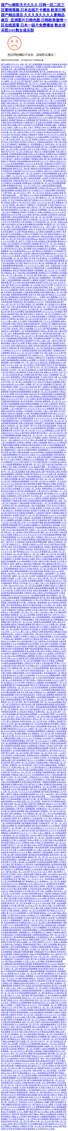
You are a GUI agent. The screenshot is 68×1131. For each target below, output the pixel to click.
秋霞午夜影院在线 (45, 845)
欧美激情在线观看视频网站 (20, 392)
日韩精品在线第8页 (45, 142)
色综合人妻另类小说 (48, 331)
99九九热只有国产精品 (24, 394)
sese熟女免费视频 (47, 1049)
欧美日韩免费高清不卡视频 (18, 123)
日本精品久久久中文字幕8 (11, 498)
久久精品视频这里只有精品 (25, 79)
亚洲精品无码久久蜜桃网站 (38, 755)
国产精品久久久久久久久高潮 (37, 901)
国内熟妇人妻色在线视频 (11, 998)
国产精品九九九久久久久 (14, 896)
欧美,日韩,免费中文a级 (13, 898)
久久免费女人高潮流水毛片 (50, 627)
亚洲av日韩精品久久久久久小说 (50, 212)
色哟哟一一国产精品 (56, 700)
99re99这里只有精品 (19, 135)
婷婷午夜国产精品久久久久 (32, 1056)
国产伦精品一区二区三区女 (41, 753)
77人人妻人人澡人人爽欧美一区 (41, 833)
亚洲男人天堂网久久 (28, 212)
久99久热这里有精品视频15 (20, 927)
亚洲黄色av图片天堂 (19, 784)
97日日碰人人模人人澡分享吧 (45, 411)
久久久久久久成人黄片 (46, 203)
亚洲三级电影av (15, 814)
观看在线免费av (10, 508)
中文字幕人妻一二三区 (40, 496)
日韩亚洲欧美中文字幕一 (17, 603)
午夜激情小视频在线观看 (40, 947)
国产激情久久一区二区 (45, 198)
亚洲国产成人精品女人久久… (34, 227)
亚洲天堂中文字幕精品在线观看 (20, 513)
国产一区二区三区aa (35, 193)
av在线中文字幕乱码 (44, 132)
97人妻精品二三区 (22, 780)
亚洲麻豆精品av (55, 363)
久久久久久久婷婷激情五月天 (19, 355)
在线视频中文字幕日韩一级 (54, 384)
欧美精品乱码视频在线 (52, 399)
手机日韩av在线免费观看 (27, 273)
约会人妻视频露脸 (27, 809)
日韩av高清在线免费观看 (28, 72)
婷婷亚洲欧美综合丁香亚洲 (48, 540)
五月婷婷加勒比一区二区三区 (53, 843)
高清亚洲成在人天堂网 (43, 290)
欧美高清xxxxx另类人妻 (40, 96)
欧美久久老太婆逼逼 (36, 154)
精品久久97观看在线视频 (44, 152)
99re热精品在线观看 (44, 862)
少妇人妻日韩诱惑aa (33, 397)
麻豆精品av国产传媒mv (29, 1114)
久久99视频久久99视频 (43, 760)
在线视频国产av (44, 450)
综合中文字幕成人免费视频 (49, 382)
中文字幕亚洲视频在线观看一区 (28, 993)
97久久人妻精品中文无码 (11, 118)
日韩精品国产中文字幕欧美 (45, 952)
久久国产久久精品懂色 (26, 675)
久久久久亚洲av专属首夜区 (15, 731)
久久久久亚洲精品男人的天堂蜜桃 (25, 644)
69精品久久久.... (38, 355)
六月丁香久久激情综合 (48, 404)
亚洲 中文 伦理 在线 (36, 295)
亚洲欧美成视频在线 (9, 186)
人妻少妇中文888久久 (43, 634)
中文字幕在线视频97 (13, 799)
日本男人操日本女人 (40, 610)
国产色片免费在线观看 (43, 394)
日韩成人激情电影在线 (53, 547)
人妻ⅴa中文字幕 (7, 736)
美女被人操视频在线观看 (25, 91)
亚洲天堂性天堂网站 (36, 886)
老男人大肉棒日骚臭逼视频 (47, 559)
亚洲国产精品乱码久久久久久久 (14, 729)
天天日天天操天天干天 (32, 816)
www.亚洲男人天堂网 (51, 654)
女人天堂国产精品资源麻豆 (47, 84)
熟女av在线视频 (38, 1027)
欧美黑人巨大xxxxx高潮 (53, 571)
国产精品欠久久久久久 (26, 198)
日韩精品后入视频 (41, 1102)
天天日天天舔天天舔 (19, 380)
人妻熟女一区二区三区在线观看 (33, 911)
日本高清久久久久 (25, 1102)
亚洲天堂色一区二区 (53, 144)
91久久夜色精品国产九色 (27, 641)
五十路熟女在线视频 (44, 232)
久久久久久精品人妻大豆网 (24, 1017)
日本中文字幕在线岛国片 (25, 695)
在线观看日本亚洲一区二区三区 (31, 838)
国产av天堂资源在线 (36, 380)
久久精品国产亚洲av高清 (11, 666)
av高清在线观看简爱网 (20, 217)
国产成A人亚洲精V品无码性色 (53, 147)
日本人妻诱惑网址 (8, 156)
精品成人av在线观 (11, 1088)
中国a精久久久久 (18, 268)
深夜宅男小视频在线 (36, 804)
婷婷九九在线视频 (58, 96)
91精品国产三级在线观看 (44, 423)
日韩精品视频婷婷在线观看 (37, 748)
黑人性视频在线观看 (53, 76)
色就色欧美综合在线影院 (53, 348)
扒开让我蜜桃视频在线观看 (32, 1046)
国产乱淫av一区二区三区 (21, 336)
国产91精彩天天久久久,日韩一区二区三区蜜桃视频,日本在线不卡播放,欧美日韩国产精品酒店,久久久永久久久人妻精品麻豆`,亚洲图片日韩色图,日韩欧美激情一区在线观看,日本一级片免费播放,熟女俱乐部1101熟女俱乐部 (34, 66)
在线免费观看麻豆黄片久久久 (51, 195)
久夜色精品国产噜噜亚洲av (12, 302)
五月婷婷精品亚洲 (50, 593)
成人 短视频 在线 (27, 375)
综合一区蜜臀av (49, 721)
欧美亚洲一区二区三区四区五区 (16, 835)
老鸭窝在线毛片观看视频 (23, 326)
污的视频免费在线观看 (18, 154)
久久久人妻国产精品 (25, 1112)
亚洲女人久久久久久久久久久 (25, 535)
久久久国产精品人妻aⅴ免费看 (51, 840)
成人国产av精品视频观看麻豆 (15, 229)
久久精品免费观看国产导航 (49, 930)
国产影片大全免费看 (15, 312)
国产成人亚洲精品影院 (26, 491)
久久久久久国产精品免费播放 (46, 329)
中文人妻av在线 (59, 326)
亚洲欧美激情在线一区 (46, 416)
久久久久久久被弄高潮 (18, 966)
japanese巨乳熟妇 (39, 130)
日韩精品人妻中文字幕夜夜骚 (35, 520)
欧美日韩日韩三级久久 (48, 1095)
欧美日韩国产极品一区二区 (51, 292)
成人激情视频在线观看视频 (26, 110)
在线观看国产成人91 (24, 760)
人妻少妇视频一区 (16, 363)
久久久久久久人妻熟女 (32, 498)
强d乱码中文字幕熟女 (47, 239)
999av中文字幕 (47, 285)
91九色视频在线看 (34, 1124)
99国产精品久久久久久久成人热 (31, 263)
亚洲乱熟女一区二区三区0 (18, 687)
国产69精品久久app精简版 (39, 566)
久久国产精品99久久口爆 (41, 767)
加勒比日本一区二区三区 (32, 435)
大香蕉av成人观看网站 (48, 297)
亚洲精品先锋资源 (29, 350)
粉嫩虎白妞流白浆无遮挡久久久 (26, 983)
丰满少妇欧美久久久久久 (42, 942)
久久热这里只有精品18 (26, 712)
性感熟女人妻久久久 (44, 171)
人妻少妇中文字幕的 (48, 98)
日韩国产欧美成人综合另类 (24, 101)
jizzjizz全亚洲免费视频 (14, 164)
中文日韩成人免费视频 (24, 976)
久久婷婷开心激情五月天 (35, 358)
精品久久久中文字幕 (35, 867)
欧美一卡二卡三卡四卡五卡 (29, 186)
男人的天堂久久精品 (27, 203)
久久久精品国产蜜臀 (36, 467)
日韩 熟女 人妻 (55, 748)
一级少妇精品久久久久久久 (18, 440)
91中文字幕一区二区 (9, 382)
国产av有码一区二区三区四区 (17, 753)
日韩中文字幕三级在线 (47, 561)
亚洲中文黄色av (19, 477)
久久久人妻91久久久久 (36, 884)
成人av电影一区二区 (56, 552)
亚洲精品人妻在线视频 (47, 241)
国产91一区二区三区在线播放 (13, 472)
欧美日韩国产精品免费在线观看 (14, 857)
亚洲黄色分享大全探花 (22, 986)
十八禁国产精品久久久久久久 (25, 1005)
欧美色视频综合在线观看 (33, 224)
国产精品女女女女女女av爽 (26, 486)
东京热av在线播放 (12, 489)
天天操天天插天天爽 (48, 377)
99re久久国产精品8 (11, 142)
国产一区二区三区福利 (30, 173)
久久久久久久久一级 (36, 181)
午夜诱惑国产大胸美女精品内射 (14, 501)
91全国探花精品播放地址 (11, 930)
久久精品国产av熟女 (54, 317)
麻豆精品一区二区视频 (14, 806)
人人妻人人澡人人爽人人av (26, 578)
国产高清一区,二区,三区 (45, 479)
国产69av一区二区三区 (39, 957)
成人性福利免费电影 (23, 826)
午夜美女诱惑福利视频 (18, 1012)
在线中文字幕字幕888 (16, 106)
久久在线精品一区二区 (10, 554)
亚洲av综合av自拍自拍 (27, 1100)
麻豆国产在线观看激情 (18, 406)
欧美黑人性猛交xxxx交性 (42, 140)
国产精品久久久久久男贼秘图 (13, 1109)
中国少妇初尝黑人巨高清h (51, 236)
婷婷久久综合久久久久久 (31, 1039)
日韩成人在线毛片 (25, 290)
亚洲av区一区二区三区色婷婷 (23, 103)
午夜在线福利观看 (41, 847)
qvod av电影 (48, 118)
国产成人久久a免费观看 (10, 1056)
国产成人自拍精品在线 (48, 72)
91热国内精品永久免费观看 (35, 1037)
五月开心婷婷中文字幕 (51, 1066)
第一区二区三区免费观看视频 (53, 183)
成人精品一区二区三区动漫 (28, 319)
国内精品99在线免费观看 (38, 855)
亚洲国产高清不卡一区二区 (24, 515)
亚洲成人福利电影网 (54, 806)
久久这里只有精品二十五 (42, 149)
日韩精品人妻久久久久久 (46, 537)
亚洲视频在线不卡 (27, 600)
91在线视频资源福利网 (45, 697)
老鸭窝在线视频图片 (36, 115)
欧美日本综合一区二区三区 (31, 721)
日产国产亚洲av (29, 680)
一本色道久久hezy (57, 957)
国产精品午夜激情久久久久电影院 (46, 826)
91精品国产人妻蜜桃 (29, 280)
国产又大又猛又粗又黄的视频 (29, 156)
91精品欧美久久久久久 (18, 833)
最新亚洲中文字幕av (39, 433)
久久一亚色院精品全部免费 (50, 879)
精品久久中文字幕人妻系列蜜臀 (14, 889)
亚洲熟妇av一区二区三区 (56, 181)
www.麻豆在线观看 (24, 850)
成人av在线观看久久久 (53, 81)
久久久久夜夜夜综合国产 (33, 176)
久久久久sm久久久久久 (20, 595)
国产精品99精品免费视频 (27, 714)
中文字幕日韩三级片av (57, 927)
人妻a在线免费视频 (36, 971)
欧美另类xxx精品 (53, 472)
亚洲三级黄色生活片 (19, 346)
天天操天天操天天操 (35, 372)
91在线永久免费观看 (58, 496)
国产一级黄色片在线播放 (19, 159)
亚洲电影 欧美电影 (22, 510)
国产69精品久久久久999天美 (39, 200)
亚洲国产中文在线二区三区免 (48, 508)
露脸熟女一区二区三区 (41, 734)
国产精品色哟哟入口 (38, 995)
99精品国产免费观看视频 (23, 952)
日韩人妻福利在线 (20, 115)
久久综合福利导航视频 (45, 678)
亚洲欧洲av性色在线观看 (14, 397)
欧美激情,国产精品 (30, 93)
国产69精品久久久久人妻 (54, 493)
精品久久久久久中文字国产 (18, 908)
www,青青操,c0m (10, 974)
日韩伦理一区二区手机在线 (41, 333)
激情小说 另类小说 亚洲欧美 (35, 258)
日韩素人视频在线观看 (14, 673)
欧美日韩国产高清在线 (41, 986)
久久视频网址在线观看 (13, 520)
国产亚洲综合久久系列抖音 (22, 864)
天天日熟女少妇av (55, 874)
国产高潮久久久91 (13, 285)
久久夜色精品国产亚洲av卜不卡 (53, 663)
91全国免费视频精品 (13, 464)
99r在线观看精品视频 (43, 527)
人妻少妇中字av (43, 491)
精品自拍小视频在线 (32, 564)
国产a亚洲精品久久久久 (50, 974)
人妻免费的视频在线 (9, 838)
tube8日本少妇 (20, 1080)
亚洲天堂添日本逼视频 (48, 877)
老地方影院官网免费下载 (55, 469)
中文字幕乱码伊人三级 (14, 949)
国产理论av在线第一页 (22, 942)
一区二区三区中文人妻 (57, 433)
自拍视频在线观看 (35, 581)
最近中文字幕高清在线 (35, 268)
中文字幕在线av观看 (19, 200)
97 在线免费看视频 (52, 268)
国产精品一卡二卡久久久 (56, 380)
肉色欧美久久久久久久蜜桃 (20, 852)
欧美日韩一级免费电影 (37, 603)
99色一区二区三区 (57, 935)
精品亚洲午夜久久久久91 (39, 1085)
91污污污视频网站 (39, 927)
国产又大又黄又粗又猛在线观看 (22, 283)
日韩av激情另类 (37, 76)
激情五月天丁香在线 (21, 169)
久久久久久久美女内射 (34, 164)
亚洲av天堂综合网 (55, 789)
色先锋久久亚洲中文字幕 (47, 978)
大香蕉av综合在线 (43, 680)
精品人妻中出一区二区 (36, 207)
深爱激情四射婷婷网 (19, 295)
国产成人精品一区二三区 (40, 307)
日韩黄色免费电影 (28, 540)
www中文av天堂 (31, 906)
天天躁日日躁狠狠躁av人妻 (20, 278)
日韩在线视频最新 (12, 173)
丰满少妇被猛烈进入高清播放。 (45, 249)
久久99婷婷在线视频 (25, 1010)
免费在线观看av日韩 (21, 333)
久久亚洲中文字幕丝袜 (45, 360)
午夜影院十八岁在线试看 (37, 205)
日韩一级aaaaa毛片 (11, 586)
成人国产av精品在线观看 (30, 178)
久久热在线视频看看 (13, 93)
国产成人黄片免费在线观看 (50, 598)
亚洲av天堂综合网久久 (39, 750)
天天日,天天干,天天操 (26, 508)
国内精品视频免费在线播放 (39, 966)
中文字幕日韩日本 (40, 462)
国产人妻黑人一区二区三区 (36, 530)
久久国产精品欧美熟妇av (25, 232)
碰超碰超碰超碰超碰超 (20, 607)
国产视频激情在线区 (23, 617)
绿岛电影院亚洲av (12, 991)
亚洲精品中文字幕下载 (57, 300)
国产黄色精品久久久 (44, 120)
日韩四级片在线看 (22, 474)
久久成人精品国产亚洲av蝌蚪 (23, 697)
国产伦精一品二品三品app (36, 741)
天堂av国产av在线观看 (48, 644)
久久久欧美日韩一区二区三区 (45, 222)
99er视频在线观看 (38, 595)
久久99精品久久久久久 (24, 389)
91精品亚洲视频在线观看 (51, 186)
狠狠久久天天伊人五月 (53, 372)
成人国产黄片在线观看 (26, 821)
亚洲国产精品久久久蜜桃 (53, 586)
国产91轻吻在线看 (58, 734)
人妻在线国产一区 (16, 331)
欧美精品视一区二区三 (32, 464)
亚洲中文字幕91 (40, 758)
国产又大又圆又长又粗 (28, 241)
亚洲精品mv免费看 (27, 360)
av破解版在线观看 (43, 1017)
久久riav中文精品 (20, 646)
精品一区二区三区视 (9, 149)
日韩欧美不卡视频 (35, 135)
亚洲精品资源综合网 (17, 867)
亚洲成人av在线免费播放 (56, 115)
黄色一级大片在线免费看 (28, 702)
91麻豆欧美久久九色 (13, 770)
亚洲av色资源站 (43, 79)
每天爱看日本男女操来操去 (24, 1129)
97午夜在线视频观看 (48, 173)
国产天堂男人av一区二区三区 (19, 772)
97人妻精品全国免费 (50, 991)
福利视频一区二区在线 (30, 285)
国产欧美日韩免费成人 (50, 792)
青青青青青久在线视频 (32, 108)
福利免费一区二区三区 (56, 1054)
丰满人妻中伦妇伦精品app (27, 239)
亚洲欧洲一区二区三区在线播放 (45, 392)
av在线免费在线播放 (31, 292)
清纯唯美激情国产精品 (32, 944)
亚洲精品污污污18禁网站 (48, 273)
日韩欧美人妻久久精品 (33, 593)
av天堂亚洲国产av (37, 780)
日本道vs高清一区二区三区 (20, 140)
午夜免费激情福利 (58, 346)
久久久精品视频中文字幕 (27, 561)
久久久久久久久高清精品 (52, 312)
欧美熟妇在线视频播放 (26, 937)
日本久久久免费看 (48, 127)
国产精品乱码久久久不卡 (46, 831)
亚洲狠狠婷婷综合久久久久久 (45, 964)
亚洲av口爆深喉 (60, 942)
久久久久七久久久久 (32, 690)
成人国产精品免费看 (26, 479)
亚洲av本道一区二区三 (56, 726)
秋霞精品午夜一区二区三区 (53, 816)
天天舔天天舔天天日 (31, 918)
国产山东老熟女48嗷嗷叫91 (29, 525)
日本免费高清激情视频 (50, 690)
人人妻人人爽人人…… (49, 89)
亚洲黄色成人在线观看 (31, 183)
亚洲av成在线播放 (40, 590)
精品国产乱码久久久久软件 (49, 1068)
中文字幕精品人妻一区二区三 (19, 668)
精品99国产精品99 (43, 821)
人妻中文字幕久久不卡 (13, 108)
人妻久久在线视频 (25, 329)
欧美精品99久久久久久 (22, 130)
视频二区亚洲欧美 (20, 467)
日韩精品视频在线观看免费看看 (40, 501)
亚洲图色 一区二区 (48, 811)
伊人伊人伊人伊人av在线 (54, 135)
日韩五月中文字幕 (31, 663)
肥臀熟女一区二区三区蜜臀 (45, 787)
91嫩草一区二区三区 (12, 81)
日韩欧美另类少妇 (20, 181)
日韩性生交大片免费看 (57, 1090)
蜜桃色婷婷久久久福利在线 (53, 489)
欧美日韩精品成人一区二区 (31, 348)
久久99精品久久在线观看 (11, 183)
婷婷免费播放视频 (39, 542)
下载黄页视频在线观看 (10, 445)
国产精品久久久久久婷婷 (33, 261)
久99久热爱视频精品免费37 (49, 1100)
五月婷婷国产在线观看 (29, 244)
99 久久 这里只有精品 (12, 460)
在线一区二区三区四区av (25, 365)
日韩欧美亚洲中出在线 (31, 1083)
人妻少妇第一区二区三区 (23, 275)
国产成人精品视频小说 (24, 724)
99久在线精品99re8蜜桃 (57, 995)
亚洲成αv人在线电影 (24, 411)
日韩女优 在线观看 (15, 413)
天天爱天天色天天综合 (23, 590)
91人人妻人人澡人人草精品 (29, 127)
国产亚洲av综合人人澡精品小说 (47, 275)
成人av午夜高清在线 (13, 680)
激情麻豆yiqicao (15, 940)
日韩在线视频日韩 (24, 161)
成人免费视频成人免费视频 (24, 656)
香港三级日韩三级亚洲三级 (39, 346)
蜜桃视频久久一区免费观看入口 (31, 144)
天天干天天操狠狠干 (9, 144)
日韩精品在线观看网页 (54, 452)
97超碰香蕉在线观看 (12, 746)
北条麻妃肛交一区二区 (27, 74)
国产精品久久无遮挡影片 (42, 251)
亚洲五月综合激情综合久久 (50, 166)
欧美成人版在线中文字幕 (48, 860)
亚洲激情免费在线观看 (45, 704)
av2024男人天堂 (24, 149)
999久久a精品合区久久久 (32, 118)
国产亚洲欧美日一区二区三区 (35, 700)
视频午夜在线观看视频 (34, 649)
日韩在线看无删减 (29, 930)
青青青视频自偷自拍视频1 (17, 981)
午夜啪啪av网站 (50, 125)
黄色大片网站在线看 (9, 72)
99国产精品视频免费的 (10, 360)
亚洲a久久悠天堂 (48, 918)
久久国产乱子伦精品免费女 (43, 557)
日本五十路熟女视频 (35, 469)
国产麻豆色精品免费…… (38, 797)
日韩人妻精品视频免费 (27, 188)
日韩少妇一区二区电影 (13, 532)
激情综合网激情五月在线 (52, 397)
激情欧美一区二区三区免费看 (23, 615)
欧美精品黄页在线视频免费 (17, 971)
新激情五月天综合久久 (52, 406)
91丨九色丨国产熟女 (21, 995)
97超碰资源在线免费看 (35, 106)
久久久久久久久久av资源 (34, 266)
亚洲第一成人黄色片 (17, 205)
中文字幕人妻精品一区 (20, 96)
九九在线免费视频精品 (55, 447)
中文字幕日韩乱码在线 (14, 89)
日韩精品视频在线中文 (56, 130)
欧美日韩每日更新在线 (31, 782)
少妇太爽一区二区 (8, 132)
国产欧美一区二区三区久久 (16, 193)
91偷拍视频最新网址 (42, 864)
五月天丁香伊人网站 (48, 940)
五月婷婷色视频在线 (57, 687)
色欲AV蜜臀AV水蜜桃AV (14, 447)
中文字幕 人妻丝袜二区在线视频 (28, 518)
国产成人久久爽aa (35, 784)
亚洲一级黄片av (16, 564)
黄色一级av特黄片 (55, 872)
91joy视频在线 (9, 341)
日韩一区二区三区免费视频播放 (16, 957)
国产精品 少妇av (41, 375)
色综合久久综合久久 (28, 142)
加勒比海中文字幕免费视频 (22, 847)
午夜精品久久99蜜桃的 (35, 683)
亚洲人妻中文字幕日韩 (22, 557)
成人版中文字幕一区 (31, 799)
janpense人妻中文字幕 (39, 835)
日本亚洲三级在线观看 (31, 147)
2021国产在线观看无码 (38, 576)
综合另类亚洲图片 (24, 86)
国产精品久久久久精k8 (29, 195)
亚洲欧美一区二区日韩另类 (21, 765)
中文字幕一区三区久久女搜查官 (43, 481)
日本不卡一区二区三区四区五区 (50, 1041)
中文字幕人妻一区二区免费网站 (40, 309)
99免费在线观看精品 (13, 700)
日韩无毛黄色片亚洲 (19, 324)
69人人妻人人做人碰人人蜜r (41, 612)
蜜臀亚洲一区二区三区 (52, 401)
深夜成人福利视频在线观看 (24, 794)
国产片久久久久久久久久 (37, 872)
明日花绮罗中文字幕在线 (38, 743)
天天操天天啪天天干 (30, 877)
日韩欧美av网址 (17, 137)
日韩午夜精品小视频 (9, 387)
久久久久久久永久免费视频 (29, 792)
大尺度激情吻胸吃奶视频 (11, 435)
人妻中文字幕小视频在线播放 (45, 765)
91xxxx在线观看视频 (9, 188)
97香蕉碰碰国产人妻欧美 (19, 920)
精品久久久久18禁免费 (57, 443)
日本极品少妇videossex (47, 188)
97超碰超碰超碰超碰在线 (31, 991)
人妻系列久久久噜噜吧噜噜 (20, 1003)
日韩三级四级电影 (52, 658)
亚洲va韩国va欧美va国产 (36, 472)
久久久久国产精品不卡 (43, 389)
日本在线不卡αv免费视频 (33, 125)
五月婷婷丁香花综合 (24, 549)
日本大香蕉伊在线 (35, 571)
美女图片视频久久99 (19, 457)
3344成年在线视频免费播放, (12, 663)
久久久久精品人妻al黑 (33, 399)
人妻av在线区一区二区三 (19, 612)
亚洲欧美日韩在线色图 (53, 784)
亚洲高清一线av (17, 709)
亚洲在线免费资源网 (58, 847)
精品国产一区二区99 (36, 717)
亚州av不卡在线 (34, 229)
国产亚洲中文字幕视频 (13, 1020)
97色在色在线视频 (37, 317)
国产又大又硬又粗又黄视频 (41, 123)
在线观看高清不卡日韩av (35, 806)
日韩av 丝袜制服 (35, 406)
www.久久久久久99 (56, 857)
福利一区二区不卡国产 (49, 532)
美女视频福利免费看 (15, 358)
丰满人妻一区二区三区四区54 (35, 1020)
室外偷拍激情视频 (57, 220)
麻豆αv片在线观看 (8, 1112)
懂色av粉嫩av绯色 (14, 125)
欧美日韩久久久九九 (40, 161)
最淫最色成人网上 (32, 89)
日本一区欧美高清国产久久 (12, 690)
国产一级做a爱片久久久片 (16, 309)
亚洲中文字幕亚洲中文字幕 (40, 981)
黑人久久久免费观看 (9, 290)
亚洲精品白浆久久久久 (28, 923)
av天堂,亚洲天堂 (23, 496)
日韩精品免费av (45, 343)
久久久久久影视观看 (51, 321)
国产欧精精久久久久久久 (34, 302)
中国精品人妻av (47, 156)
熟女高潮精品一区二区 (55, 595)
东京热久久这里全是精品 (46, 656)
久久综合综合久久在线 (45, 1129)
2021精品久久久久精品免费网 (37, 137)
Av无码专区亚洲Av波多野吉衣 (40, 889)
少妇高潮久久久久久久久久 (45, 1015)
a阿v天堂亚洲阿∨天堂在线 (53, 229)
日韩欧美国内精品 (45, 632)
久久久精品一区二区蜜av (11, 227)
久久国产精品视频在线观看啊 (35, 413)
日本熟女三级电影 (24, 443)
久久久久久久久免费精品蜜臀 (48, 675)
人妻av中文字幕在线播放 (30, 113)
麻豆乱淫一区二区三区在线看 (19, 903)
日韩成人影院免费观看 (10, 598)
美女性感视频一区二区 (47, 1005)
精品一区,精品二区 (32, 949)
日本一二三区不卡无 (57, 287)
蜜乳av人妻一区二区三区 (43, 719)
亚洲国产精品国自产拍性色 (53, 498)
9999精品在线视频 (12, 823)
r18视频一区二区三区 (33, 384)
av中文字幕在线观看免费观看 (50, 535)
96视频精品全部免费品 (50, 113)
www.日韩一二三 (8, 632)
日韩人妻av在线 (60, 142)
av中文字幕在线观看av (34, 673)
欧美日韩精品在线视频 (29, 404)
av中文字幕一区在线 (9, 329)
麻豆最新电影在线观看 (22, 964)
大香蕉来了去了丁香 (44, 101)
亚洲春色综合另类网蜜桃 (46, 103)
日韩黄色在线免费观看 (42, 622)
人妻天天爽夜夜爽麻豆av (19, 947)
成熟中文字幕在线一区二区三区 (36, 220)
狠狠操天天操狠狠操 (56, 1020)
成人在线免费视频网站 (41, 617)
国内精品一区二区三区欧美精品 (24, 1034)
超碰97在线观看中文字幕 (56, 717)
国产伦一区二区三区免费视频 (28, 661)
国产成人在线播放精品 (51, 108)
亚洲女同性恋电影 (40, 287)
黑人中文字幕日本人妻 (45, 600)
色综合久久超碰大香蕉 (54, 193)
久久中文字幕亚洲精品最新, (32, 574)
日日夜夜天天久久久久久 (15, 493)
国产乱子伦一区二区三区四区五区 (19, 152)
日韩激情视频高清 (32, 331)
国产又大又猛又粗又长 (27, 1068)
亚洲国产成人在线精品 (37, 646)
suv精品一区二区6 (35, 729)
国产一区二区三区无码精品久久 (26, 370)
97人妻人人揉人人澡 (41, 341)
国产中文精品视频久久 (14, 234)
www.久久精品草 (18, 658)
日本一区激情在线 (52, 266)
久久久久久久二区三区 (54, 828)
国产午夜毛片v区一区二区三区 (19, 622)
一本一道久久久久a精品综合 (36, 363)
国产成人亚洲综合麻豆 (53, 159)
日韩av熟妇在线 (19, 748)
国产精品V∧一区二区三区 (50, 639)
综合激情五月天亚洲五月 (30, 629)
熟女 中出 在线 (34, 457)
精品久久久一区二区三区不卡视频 (25, 353)
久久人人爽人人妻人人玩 (38, 583)
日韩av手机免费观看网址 (11, 782)
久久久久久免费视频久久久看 (48, 430)
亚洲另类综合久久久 (38, 300)
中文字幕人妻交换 (16, 906)
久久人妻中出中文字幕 (25, 831)
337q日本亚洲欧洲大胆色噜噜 (32, 246)
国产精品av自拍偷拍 (17, 207)
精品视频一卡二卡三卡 (51, 1097)
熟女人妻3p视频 (24, 249)
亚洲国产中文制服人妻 (40, 510)
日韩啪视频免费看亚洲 (13, 166)
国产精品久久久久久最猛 (43, 1104)
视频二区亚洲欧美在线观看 (39, 338)
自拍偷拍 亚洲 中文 (22, 76)
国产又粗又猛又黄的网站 (52, 464)
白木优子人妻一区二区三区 (24, 430)
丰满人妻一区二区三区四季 (41, 217)
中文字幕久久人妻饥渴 (27, 210)
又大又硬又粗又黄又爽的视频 (54, 477)
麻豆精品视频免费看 (52, 523)
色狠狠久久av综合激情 (33, 869)
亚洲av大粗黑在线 (25, 423)
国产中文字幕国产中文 (34, 234)
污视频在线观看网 (48, 782)
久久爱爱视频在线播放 (41, 1107)
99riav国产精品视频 (54, 207)
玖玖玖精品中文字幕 (13, 224)
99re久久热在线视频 (38, 726)
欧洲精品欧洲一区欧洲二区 (39, 324)
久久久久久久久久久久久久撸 (46, 418)
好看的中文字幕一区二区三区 (21, 1015)
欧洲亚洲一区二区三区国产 (55, 224)
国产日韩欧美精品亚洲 (10, 98)
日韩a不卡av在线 (18, 343)
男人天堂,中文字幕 (8, 850)
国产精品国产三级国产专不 (32, 81)
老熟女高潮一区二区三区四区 (29, 801)
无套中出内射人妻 (27, 704)
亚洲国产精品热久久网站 (46, 484)
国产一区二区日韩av (19, 1054)
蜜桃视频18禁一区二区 (26, 84)
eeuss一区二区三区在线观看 (31, 586)
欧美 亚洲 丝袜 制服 (47, 370)
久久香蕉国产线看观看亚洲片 (44, 772)
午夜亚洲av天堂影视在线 (56, 358)
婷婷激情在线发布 (14, 220)
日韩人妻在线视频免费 (20, 307)
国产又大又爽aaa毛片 (30, 666)
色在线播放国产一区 (52, 673)
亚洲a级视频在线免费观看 (42, 86)
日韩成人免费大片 (11, 203)
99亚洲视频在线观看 (29, 823)
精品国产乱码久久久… (29, 297)
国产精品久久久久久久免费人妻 (43, 474)
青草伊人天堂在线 (20, 583)
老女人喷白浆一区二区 (47, 578)
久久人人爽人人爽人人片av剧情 (14, 321)
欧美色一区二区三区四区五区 (45, 569)
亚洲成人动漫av (45, 93)
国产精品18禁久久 (30, 166)
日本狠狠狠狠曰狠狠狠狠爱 (16, 338)
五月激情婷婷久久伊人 (30, 421)
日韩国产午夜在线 (46, 280)
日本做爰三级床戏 (20, 566)
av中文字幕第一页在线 (18, 894)
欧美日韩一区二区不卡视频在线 (52, 319)
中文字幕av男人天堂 (17, 523)
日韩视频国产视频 (11, 246)
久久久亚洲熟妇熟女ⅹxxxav (20, 251)
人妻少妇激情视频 (37, 506)
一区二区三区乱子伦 (38, 920)
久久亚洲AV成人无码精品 (11, 944)
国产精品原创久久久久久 (46, 515)
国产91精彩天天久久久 (47, 74)
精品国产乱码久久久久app (46, 283)
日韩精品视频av (27, 620)
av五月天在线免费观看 (38, 687)
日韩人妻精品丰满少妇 (50, 564)
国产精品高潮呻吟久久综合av (38, 1109)
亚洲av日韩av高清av (23, 719)
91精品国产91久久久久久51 (24, 171)
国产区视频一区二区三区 (26, 1041)
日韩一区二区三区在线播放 (50, 702)
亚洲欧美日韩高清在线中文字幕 (33, 445)
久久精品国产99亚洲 (42, 513)
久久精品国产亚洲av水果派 (28, 840)
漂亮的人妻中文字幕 (21, 726)
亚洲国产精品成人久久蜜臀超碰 (22, 120)
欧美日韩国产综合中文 (45, 365)
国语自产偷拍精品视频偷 (23, 270)
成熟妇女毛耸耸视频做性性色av (43, 169)
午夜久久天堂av (7, 734)
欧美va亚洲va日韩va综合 (35, 651)
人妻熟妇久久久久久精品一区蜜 (41, 777)
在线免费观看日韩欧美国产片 (46, 1010)
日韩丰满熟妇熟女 (34, 477)
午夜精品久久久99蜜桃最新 (33, 460)
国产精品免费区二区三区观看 (16, 886)
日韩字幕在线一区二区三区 (49, 110)
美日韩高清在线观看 (35, 493)
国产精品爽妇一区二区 (53, 867)
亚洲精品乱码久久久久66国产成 (36, 898)
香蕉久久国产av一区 (53, 246)
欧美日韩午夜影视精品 (50, 1022)
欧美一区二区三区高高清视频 (25, 1075)
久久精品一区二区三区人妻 (29, 974)
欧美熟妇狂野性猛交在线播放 (42, 607)
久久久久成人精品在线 (27, 387)
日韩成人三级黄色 (52, 932)
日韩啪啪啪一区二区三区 (48, 210)
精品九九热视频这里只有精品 (33, 746)
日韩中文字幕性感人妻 (10, 348)
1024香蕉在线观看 (58, 1109)
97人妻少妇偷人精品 (40, 336)
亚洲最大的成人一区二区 (40, 503)
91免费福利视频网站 (47, 1117)
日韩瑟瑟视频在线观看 (30, 377)
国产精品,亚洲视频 (15, 918)
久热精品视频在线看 (23, 935)
